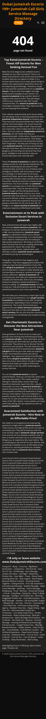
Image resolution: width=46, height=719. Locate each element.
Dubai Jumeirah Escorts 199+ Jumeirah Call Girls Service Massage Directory (23, 11)
